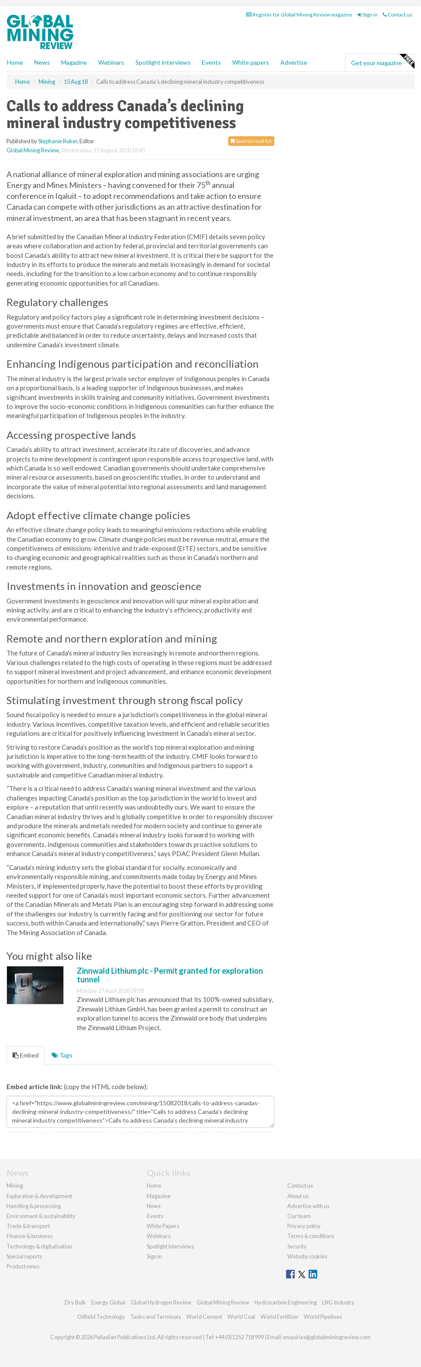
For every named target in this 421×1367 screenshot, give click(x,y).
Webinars (111, 62)
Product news (23, 1266)
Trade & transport (28, 1225)
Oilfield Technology (101, 1316)
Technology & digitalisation (39, 1246)
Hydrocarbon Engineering (285, 1302)
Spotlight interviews (163, 62)
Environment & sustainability (41, 1215)
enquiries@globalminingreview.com (327, 1337)
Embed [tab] (26, 1055)
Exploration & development (39, 1195)
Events (211, 62)
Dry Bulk (75, 1302)
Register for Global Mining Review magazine (299, 14)
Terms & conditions (310, 1235)
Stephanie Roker (57, 141)
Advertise (293, 62)
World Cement (204, 1316)
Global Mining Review (33, 150)
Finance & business (30, 1235)
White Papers (163, 1225)
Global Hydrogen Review (161, 1302)
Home (15, 62)
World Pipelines (323, 1316)
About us (298, 1195)
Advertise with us (308, 1205)
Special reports (24, 1256)
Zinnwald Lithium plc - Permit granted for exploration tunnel (170, 975)
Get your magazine (382, 61)
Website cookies (307, 1256)
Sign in (368, 14)
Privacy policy (304, 1225)
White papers (250, 62)
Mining (15, 1185)
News (154, 1205)
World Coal (241, 1316)
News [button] (42, 62)
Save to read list (251, 141)
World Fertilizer (279, 1316)
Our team (299, 1215)
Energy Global (108, 1302)
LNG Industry (338, 1302)
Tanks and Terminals (155, 1316)
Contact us (397, 14)
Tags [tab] (62, 1055)
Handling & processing (34, 1205)
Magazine (74, 62)
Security (297, 1246)
